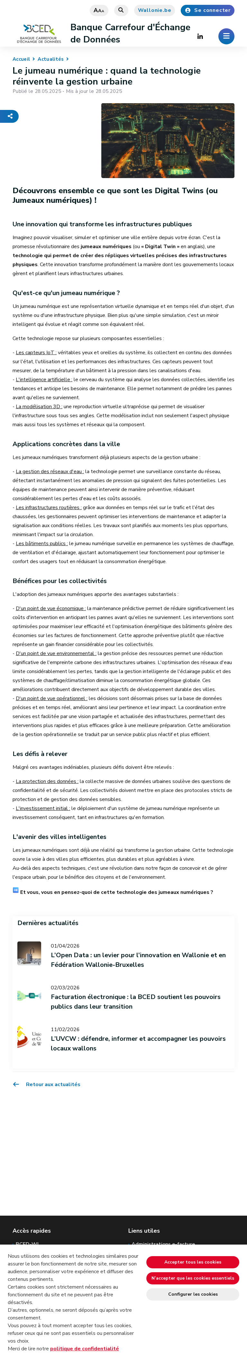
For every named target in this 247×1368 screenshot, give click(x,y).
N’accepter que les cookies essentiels (192, 1278)
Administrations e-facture (163, 1244)
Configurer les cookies (193, 1294)
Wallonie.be (154, 10)
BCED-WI (27, 1244)
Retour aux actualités (46, 1084)
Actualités (51, 59)
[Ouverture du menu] (226, 36)
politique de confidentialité (84, 1348)
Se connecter (208, 10)
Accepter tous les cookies (192, 1262)
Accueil (21, 59)
